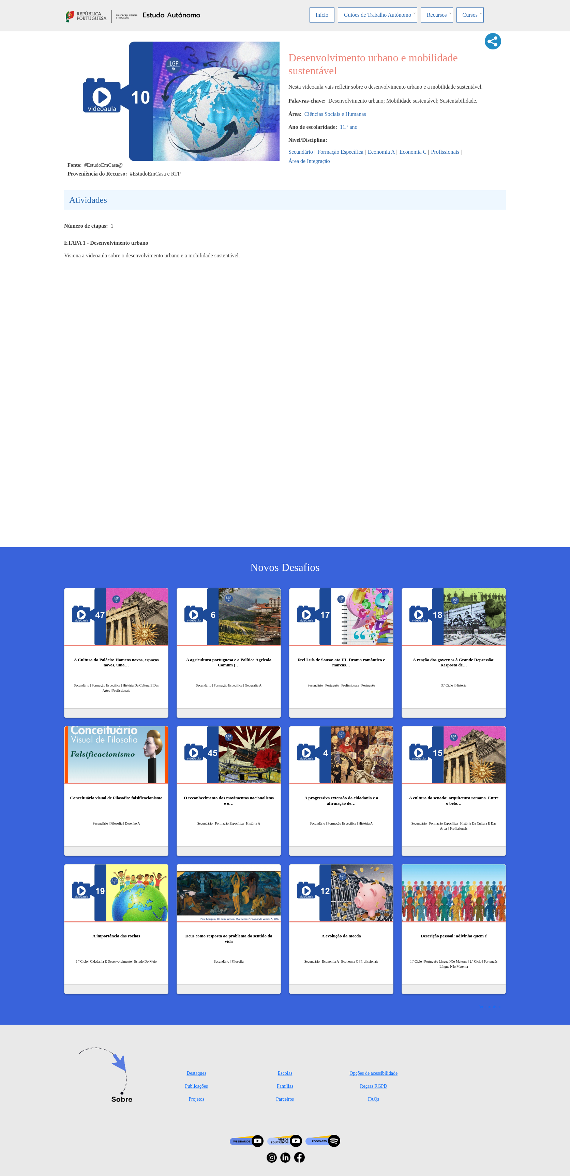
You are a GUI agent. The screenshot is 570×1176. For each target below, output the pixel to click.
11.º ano (348, 127)
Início (322, 15)
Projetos (196, 1099)
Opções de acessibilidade (373, 1073)
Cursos (470, 15)
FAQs (373, 1099)
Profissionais (445, 152)
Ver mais (488, 1006)
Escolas (285, 1073)
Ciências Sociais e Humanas (335, 114)
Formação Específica (340, 152)
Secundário (300, 152)
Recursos (437, 15)
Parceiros (285, 1099)
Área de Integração (309, 161)
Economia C (413, 152)
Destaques (196, 1073)
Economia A (381, 152)
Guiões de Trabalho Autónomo (377, 15)
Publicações (196, 1086)
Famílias (285, 1086)
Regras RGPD (373, 1086)
